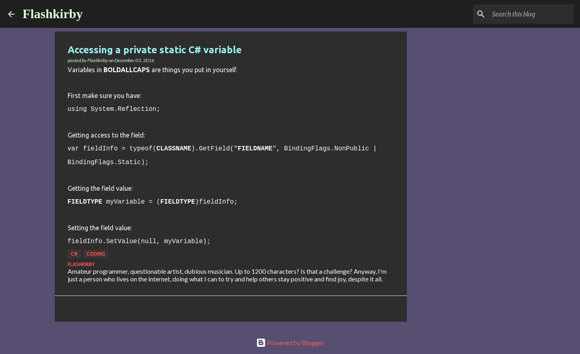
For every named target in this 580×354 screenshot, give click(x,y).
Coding (96, 253)
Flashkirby (53, 13)
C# (74, 253)
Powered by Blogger (290, 342)
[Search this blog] (531, 14)
